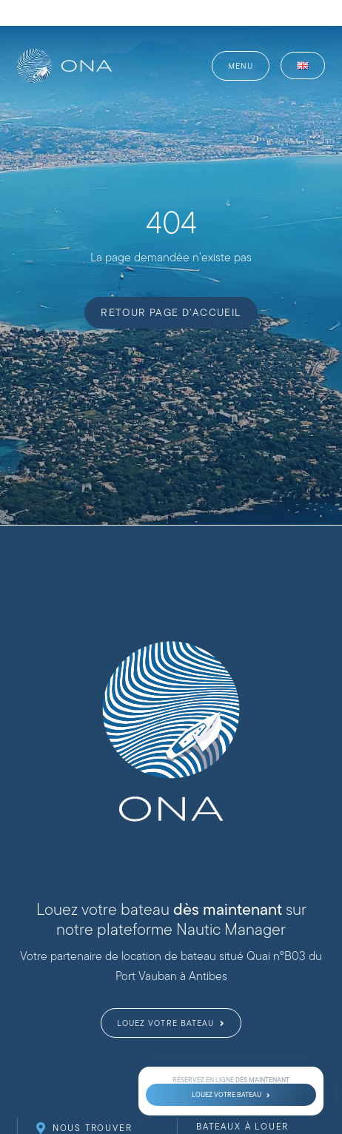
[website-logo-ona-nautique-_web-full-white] (64, 54)
